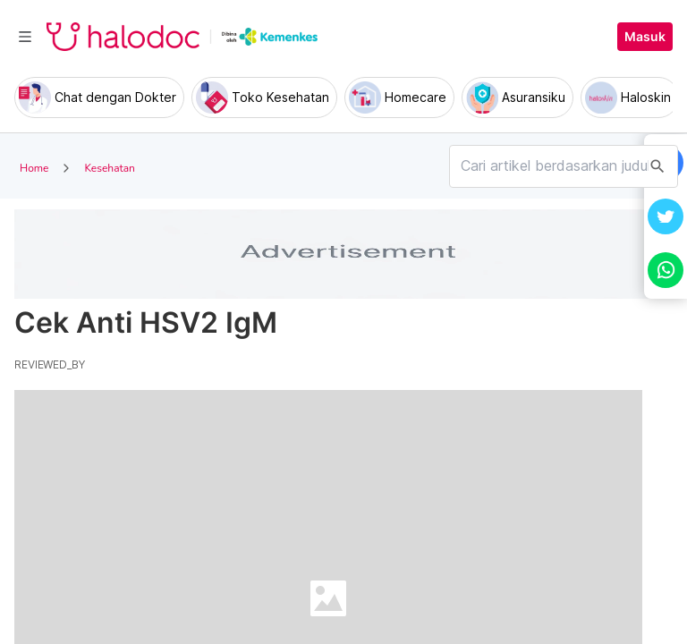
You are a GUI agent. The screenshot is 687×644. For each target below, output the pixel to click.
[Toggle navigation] (25, 37)
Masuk (645, 37)
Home (34, 168)
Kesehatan (109, 168)
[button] (665, 216)
